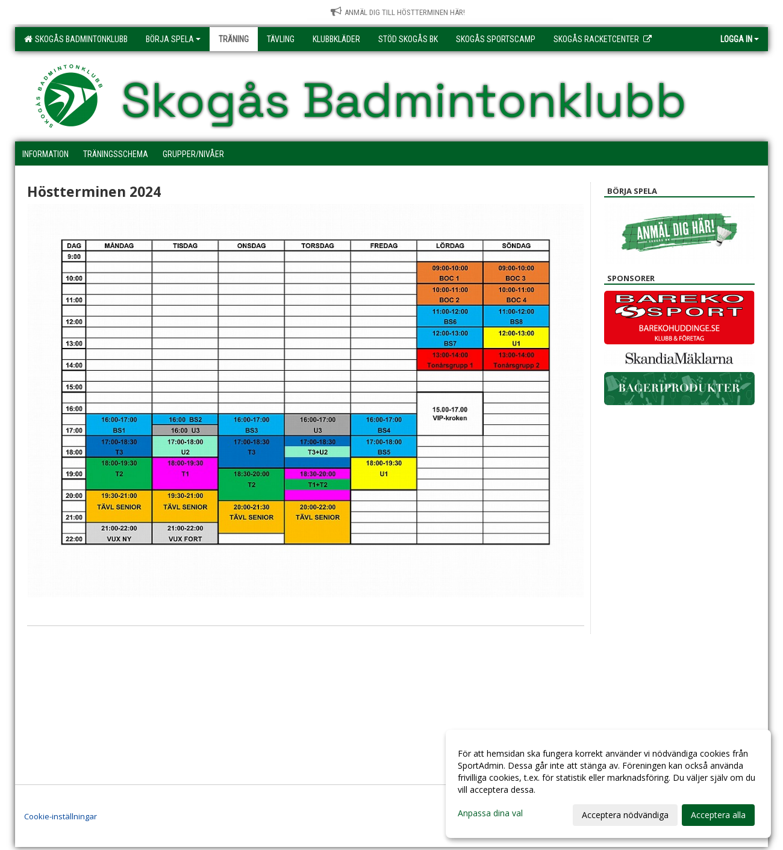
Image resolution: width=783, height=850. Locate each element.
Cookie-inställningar (60, 816)
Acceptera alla (718, 815)
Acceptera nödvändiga (625, 815)
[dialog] (608, 784)
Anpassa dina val (490, 813)
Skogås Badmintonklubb (76, 39)
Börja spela (173, 39)
